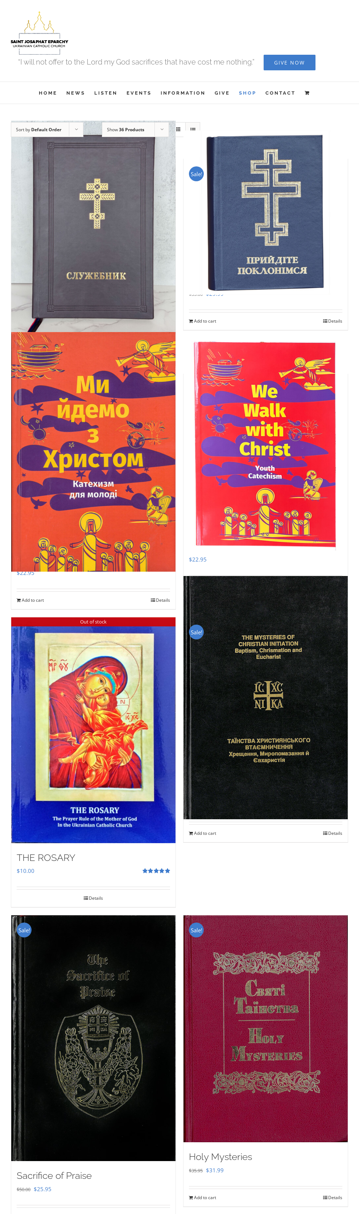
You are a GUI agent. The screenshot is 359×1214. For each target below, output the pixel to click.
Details (335, 321)
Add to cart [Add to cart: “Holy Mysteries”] (205, 1197)
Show (125, 130)
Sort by (38, 130)
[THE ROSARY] (93, 730)
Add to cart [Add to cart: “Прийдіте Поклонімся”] (205, 321)
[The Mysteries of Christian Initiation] (265, 697)
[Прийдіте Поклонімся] (265, 212)
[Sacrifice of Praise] (93, 1038)
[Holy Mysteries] (265, 1028)
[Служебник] (93, 230)
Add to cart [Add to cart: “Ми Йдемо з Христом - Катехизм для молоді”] (33, 600)
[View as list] (193, 130)
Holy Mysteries (220, 1156)
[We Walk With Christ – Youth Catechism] (265, 445)
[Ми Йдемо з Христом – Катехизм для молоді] (93, 452)
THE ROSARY (46, 857)
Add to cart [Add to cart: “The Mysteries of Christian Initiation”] (205, 833)
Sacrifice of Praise (54, 1175)
